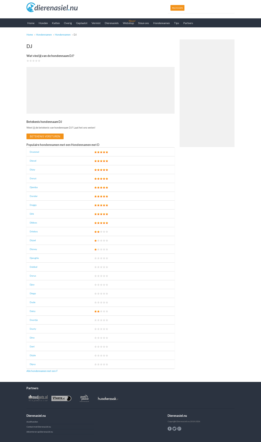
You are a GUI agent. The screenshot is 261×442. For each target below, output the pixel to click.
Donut (33, 178)
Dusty (33, 328)
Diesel (33, 160)
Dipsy (33, 364)
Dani (32, 346)
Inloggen (177, 7)
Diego (33, 293)
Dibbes (33, 222)
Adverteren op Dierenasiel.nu (39, 431)
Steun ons (143, 23)
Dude (32, 302)
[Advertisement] (100, 90)
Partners (188, 23)
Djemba (34, 187)
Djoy (32, 284)
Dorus (33, 275)
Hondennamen (161, 23)
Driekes (34, 231)
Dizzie (33, 355)
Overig (68, 23)
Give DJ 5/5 (39, 60)
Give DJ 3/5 (33, 60)
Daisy (32, 311)
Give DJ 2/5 (30, 60)
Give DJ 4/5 (36, 60)
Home (30, 23)
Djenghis (34, 258)
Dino (32, 337)
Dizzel (33, 240)
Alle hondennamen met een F (42, 370)
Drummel (34, 151)
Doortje (34, 319)
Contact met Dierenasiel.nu (38, 426)
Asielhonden (32, 421)
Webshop (128, 23)
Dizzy (32, 169)
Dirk (32, 213)
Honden (43, 23)
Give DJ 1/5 (27, 60)
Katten (56, 23)
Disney (33, 249)
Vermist (96, 23)
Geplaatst (81, 23)
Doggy (33, 204)
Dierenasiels (112, 23)
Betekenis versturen (45, 136)
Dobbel (33, 266)
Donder (34, 196)
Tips (176, 23)
